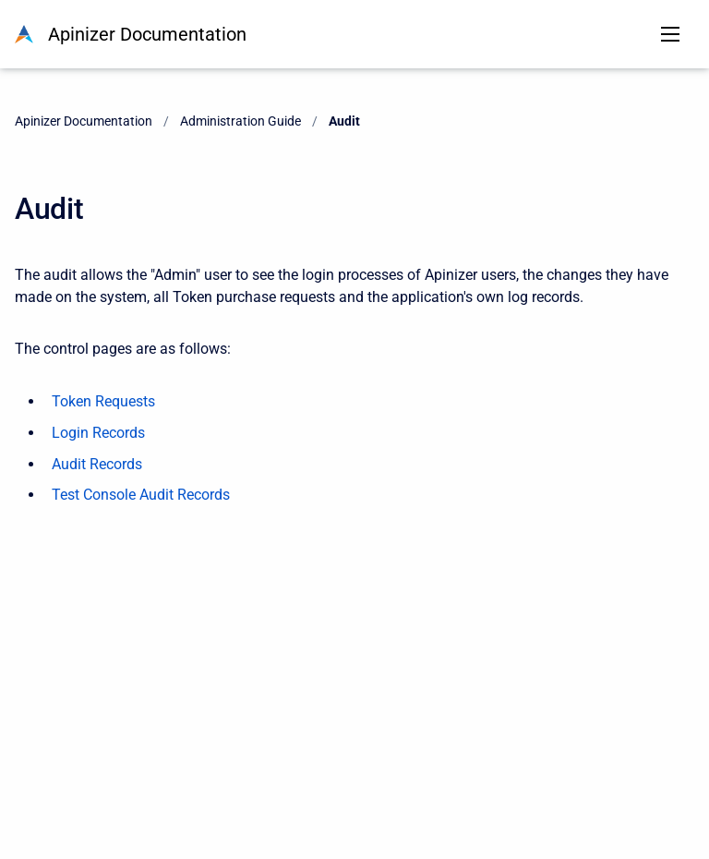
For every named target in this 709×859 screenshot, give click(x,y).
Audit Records (97, 464)
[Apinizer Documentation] (24, 34)
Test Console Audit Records (141, 494)
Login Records (98, 433)
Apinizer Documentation (147, 34)
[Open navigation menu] (670, 34)
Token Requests (103, 401)
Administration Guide (240, 121)
